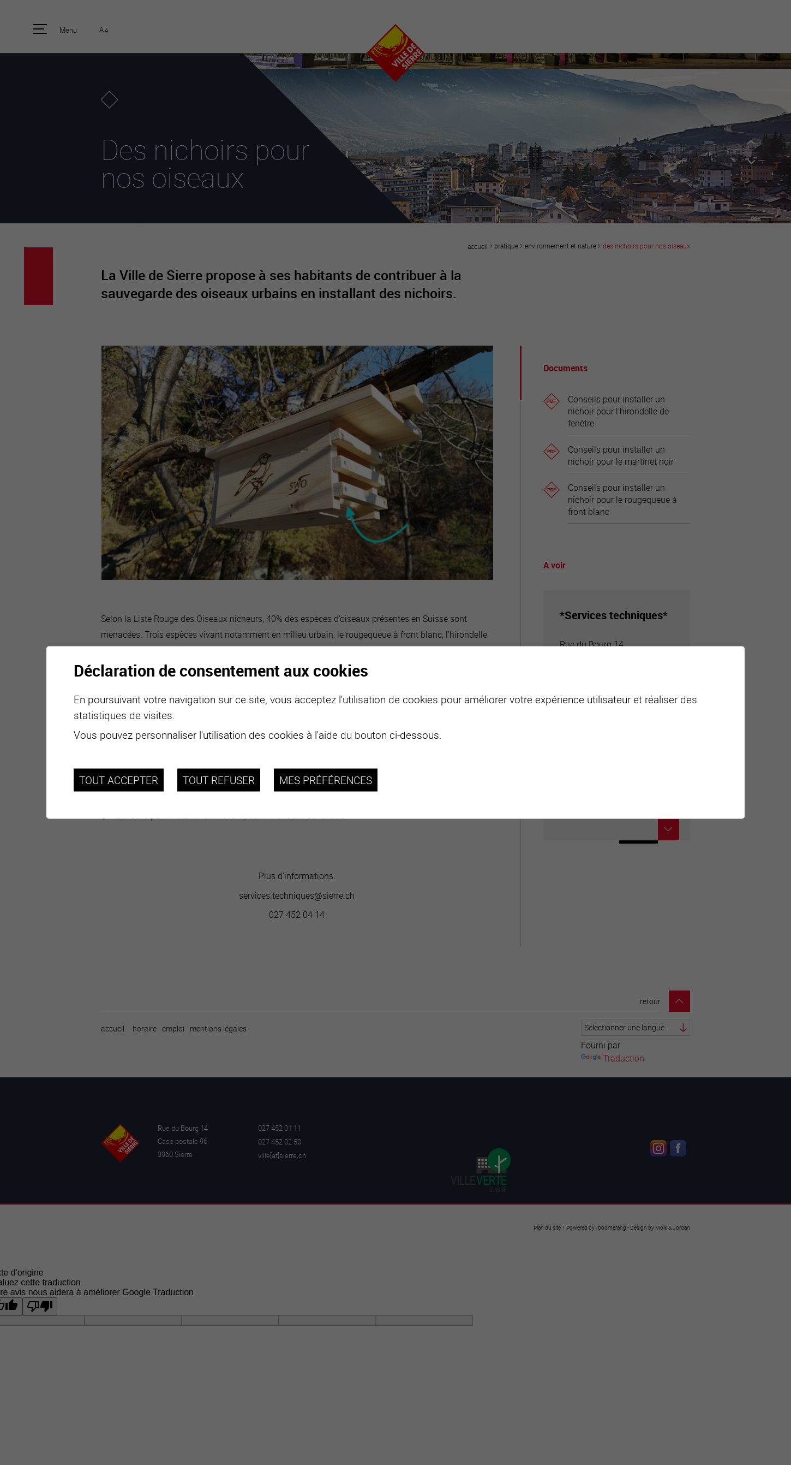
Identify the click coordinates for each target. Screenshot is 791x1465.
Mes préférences (325, 780)
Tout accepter (118, 780)
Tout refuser (219, 780)
